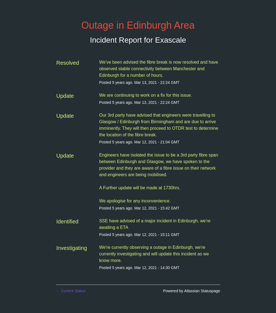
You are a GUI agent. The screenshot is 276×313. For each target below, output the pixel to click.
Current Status (71, 291)
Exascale (170, 40)
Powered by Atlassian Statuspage (191, 291)
